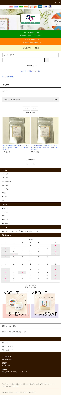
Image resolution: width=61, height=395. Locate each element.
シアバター (24, 71)
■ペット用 (5, 219)
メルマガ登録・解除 (7, 386)
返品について (26, 384)
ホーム (4, 77)
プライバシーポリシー (49, 384)
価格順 (13, 99)
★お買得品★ (6, 223)
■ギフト (4, 215)
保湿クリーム (32, 71)
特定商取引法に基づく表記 (36, 384)
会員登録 (36, 48)
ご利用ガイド (26, 48)
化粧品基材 (10, 77)
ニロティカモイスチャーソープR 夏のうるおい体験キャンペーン (20, 231)
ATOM (17, 386)
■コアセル (5, 212)
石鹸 (39, 71)
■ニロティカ (5, 208)
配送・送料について (17, 384)
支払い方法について (7, 384)
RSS (13, 386)
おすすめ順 (7, 99)
